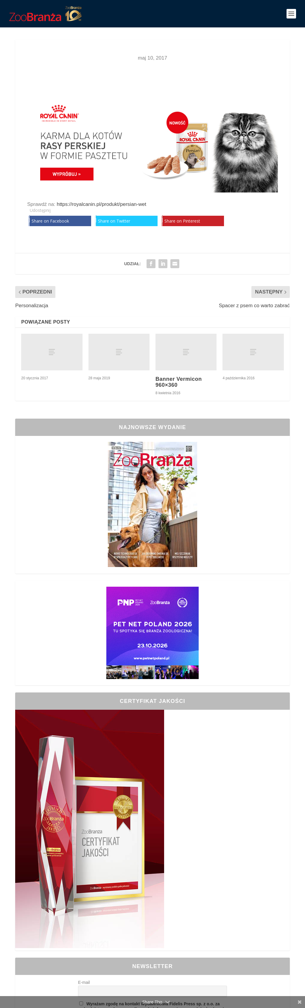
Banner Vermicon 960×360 (178, 382)
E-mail (84, 982)
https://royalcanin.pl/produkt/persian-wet (101, 204)
